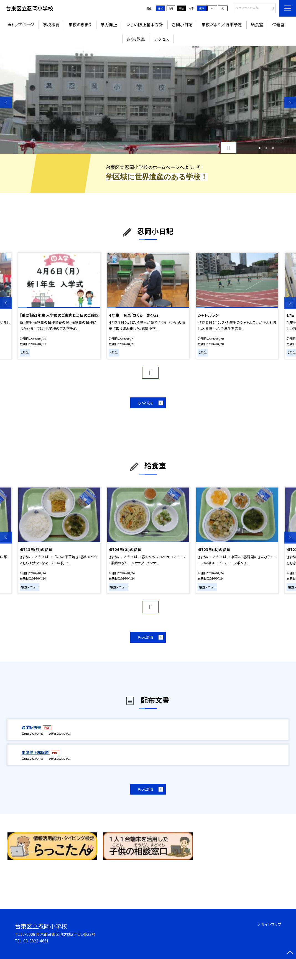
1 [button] (260, 148)
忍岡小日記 (182, 24)
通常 (160, 8)
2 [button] (266, 148)
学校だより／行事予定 (221, 24)
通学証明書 (32, 727)
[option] (148, 100)
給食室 (257, 24)
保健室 (278, 24)
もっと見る (145, 402)
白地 (171, 8)
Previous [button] (6, 102)
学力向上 (109, 24)
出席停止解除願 (36, 752)
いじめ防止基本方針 (144, 24)
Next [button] (290, 102)
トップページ (22, 24)
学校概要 (51, 24)
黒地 (181, 8)
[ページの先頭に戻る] (290, 953)
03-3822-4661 (36, 941)
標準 (201, 8)
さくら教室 (136, 39)
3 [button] (273, 148)
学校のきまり (80, 24)
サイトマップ (271, 924)
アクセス (161, 39)
